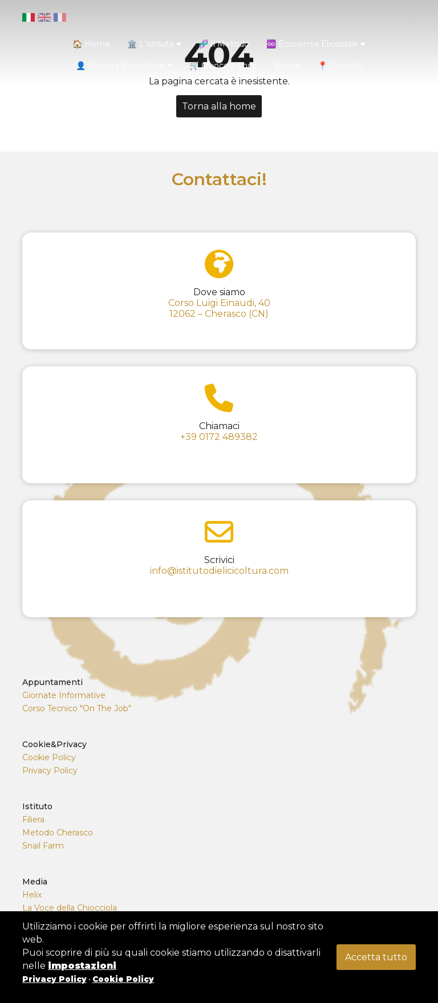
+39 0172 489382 (219, 436)
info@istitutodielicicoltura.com (219, 570)
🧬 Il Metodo (223, 44)
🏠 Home (91, 44)
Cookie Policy (49, 757)
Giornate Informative (64, 695)
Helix (32, 895)
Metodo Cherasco (57, 832)
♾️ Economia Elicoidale (316, 44)
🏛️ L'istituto (154, 44)
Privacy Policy (50, 770)
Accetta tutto (376, 957)
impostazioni (82, 965)
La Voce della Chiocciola (69, 908)
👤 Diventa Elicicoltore (124, 65)
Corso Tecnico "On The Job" (76, 708)
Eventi (288, 65)
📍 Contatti (340, 65)
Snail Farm (43, 846)
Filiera (33, 819)
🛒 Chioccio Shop (223, 65)
